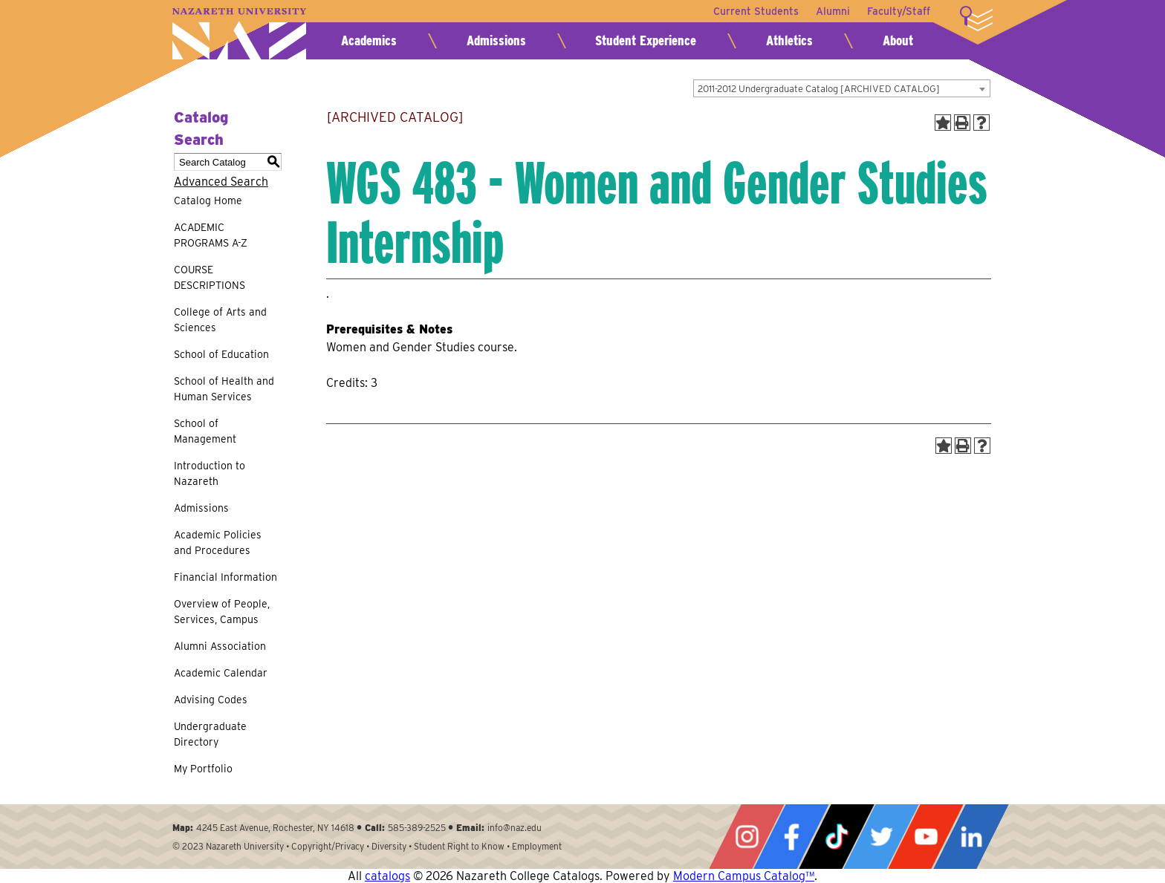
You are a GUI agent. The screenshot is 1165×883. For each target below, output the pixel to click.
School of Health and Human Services (224, 389)
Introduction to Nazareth (209, 473)
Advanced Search (221, 182)
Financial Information (225, 577)
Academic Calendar (220, 673)
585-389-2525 (417, 827)
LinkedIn (971, 836)
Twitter (881, 836)
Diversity (388, 846)
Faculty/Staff (898, 11)
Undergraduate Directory (210, 734)
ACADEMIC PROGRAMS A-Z (210, 235)
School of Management (205, 431)
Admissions (496, 40)
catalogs (387, 876)
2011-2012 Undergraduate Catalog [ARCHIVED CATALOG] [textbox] (819, 88)
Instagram (746, 836)
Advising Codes (210, 700)
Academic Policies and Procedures (218, 542)
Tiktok (836, 836)
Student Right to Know (459, 846)
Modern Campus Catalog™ (743, 876)
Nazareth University (239, 33)
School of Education (221, 354)
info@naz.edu (514, 827)
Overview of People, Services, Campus (222, 611)
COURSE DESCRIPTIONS (209, 277)
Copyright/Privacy (327, 846)
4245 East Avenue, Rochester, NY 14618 (275, 827)
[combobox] (841, 88)
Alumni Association (220, 646)
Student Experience (645, 40)
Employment (537, 846)
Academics (369, 40)
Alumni (832, 11)
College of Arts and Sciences (220, 319)
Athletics (789, 40)
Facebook (791, 836)
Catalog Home (208, 200)
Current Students (754, 11)
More (976, 18)
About (898, 40)
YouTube (925, 836)
